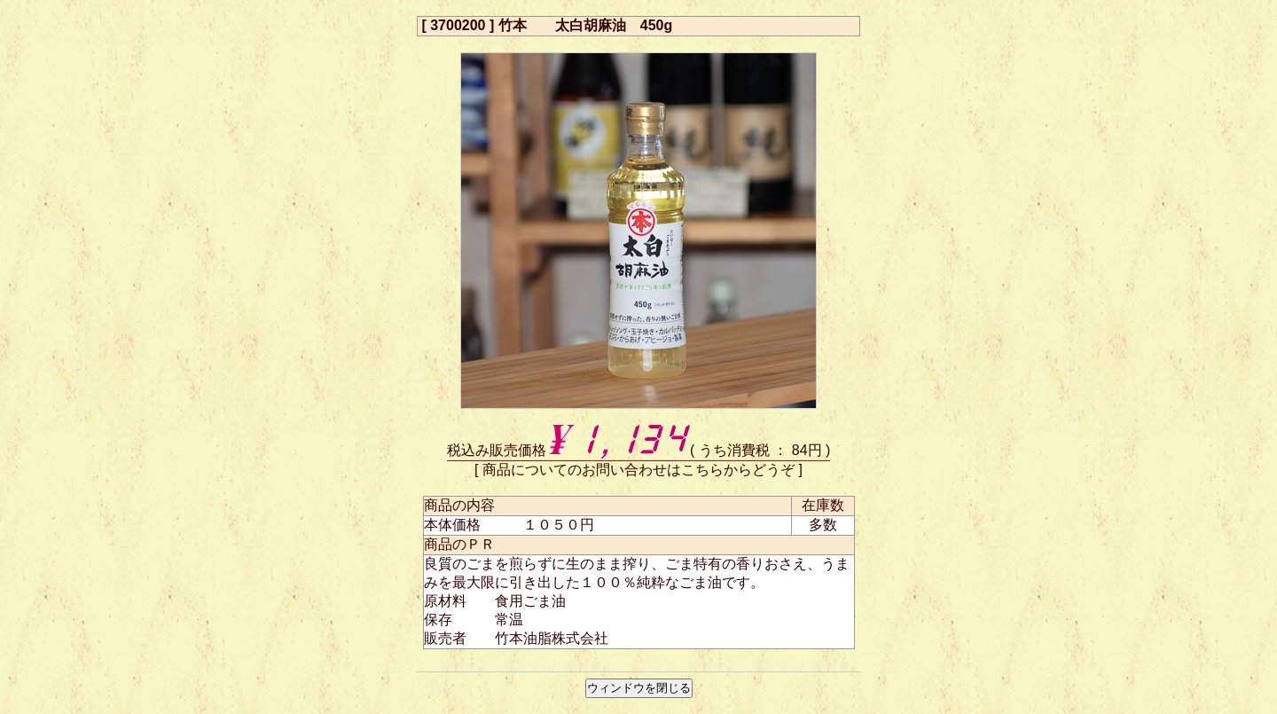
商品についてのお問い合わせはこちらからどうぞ (638, 469)
